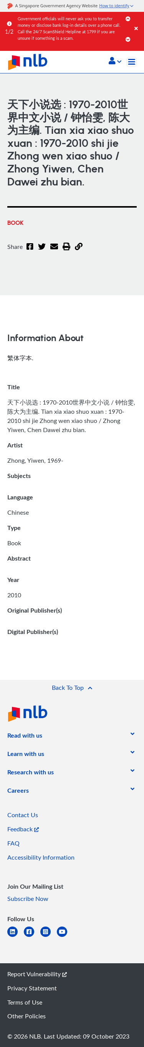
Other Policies (26, 1016)
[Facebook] (30, 251)
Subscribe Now (27, 898)
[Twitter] (41, 251)
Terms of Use (24, 1002)
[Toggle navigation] (132, 62)
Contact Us (22, 815)
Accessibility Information (40, 857)
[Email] (54, 251)
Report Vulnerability (37, 974)
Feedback (23, 829)
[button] (115, 61)
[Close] (138, 21)
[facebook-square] (32, 936)
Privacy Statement (32, 988)
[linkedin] (15, 936)
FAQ (13, 843)
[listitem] (24, 737)
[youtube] (65, 936)
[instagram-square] (48, 936)
